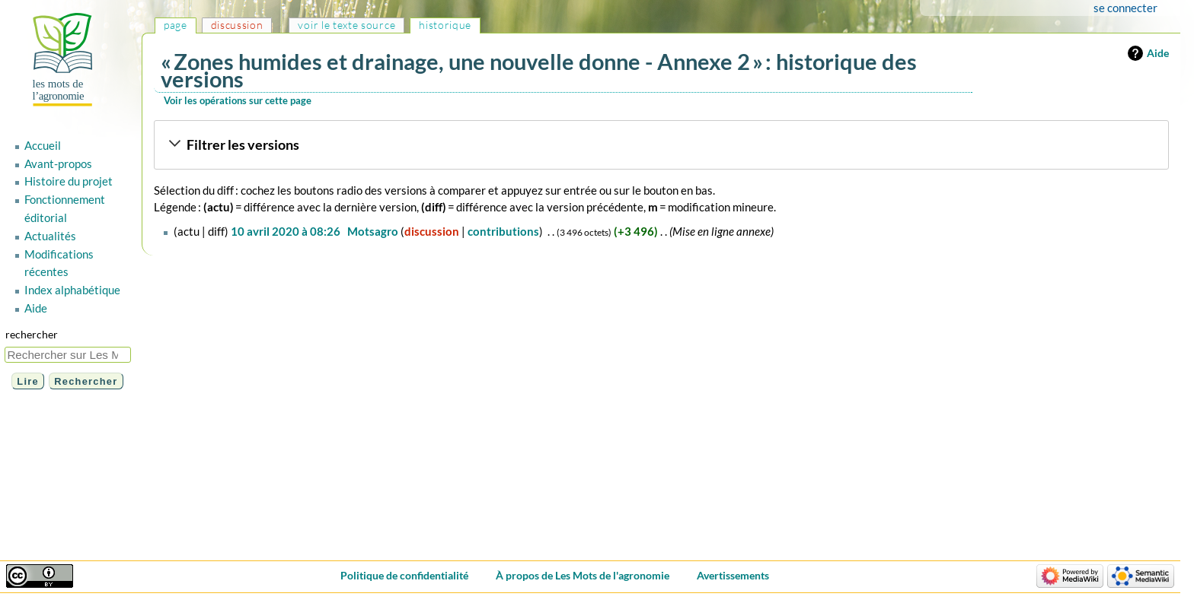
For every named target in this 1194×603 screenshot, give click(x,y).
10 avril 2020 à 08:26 (285, 231)
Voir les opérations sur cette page (237, 100)
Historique (445, 24)
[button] (661, 145)
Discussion (237, 24)
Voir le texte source (346, 24)
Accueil (42, 145)
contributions (503, 231)
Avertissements (733, 575)
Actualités (50, 236)
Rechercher (31, 334)
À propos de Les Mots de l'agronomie (582, 575)
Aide (1158, 52)
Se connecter (1125, 7)
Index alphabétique (72, 290)
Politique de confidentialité (404, 575)
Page (175, 24)
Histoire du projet (68, 181)
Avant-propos (58, 163)
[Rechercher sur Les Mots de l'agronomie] (68, 355)
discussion (431, 231)
